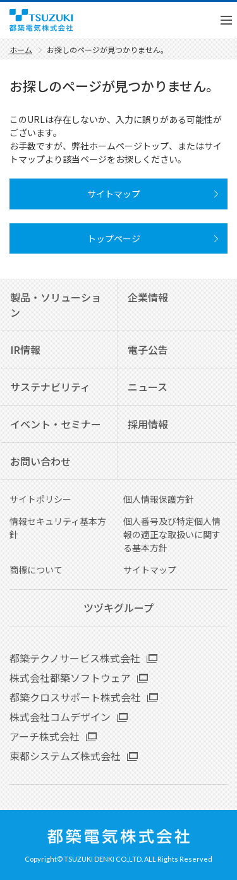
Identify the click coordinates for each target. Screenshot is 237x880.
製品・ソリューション (55, 305)
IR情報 (25, 349)
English (184, 20)
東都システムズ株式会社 (65, 755)
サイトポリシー (40, 499)
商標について (36, 569)
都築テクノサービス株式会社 (74, 658)
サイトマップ (149, 569)
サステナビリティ (50, 386)
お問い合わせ (40, 461)
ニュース (147, 386)
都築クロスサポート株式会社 (75, 697)
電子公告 (148, 349)
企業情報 (148, 297)
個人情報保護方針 (158, 499)
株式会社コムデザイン (60, 716)
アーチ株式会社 (44, 736)
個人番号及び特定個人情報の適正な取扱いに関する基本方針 (172, 534)
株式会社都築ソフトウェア (70, 677)
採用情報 (148, 423)
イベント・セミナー (55, 423)
